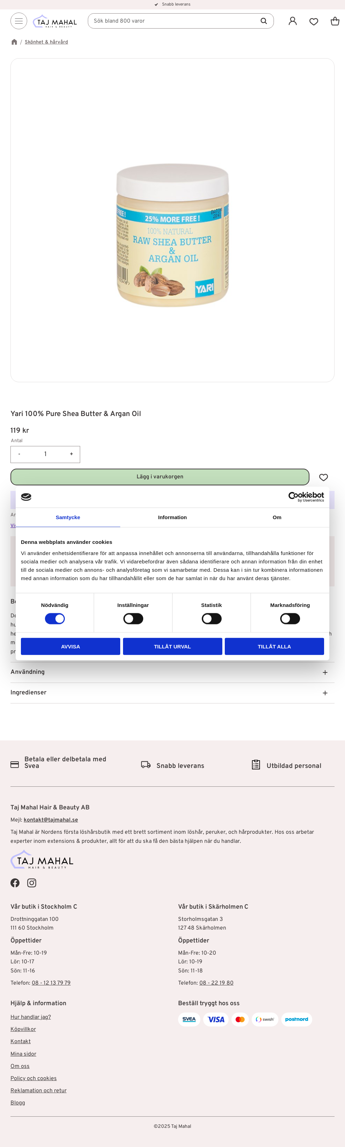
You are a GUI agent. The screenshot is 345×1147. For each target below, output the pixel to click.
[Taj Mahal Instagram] (31, 883)
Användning (27, 672)
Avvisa (70, 646)
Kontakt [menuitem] (20, 1041)
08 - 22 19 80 (216, 983)
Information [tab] (172, 517)
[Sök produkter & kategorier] (182, 21)
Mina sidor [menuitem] (23, 1054)
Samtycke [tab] (68, 517)
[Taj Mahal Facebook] (15, 883)
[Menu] (18, 21)
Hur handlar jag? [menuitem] (30, 1017)
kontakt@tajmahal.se (51, 820)
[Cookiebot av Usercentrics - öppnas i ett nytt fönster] (293, 497)
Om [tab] (277, 517)
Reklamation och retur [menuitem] (38, 1090)
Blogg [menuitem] (17, 1103)
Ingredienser (28, 693)
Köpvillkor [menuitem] (23, 1029)
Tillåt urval (172, 646)
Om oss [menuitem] (20, 1066)
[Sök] (264, 21)
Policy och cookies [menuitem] (33, 1078)
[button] (314, 21)
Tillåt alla (274, 646)
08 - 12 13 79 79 (51, 983)
